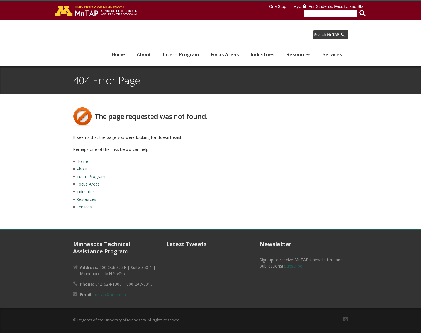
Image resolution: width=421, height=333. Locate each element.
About (144, 54)
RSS (345, 319)
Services (332, 54)
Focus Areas (224, 54)
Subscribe (293, 266)
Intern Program (181, 54)
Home (118, 54)
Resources (298, 54)
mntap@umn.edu (110, 294)
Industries (263, 54)
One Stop (277, 6)
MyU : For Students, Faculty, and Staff (329, 6)
